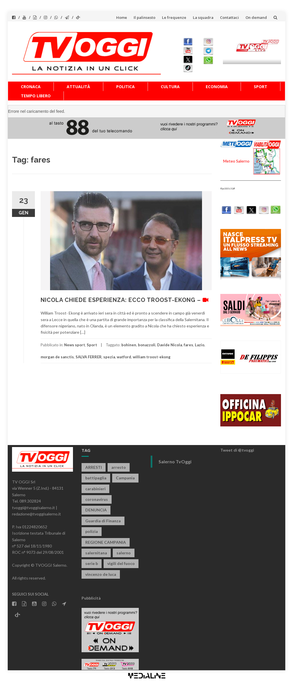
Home (121, 17)
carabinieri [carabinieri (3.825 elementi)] (95, 488)
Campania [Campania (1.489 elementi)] (125, 477)
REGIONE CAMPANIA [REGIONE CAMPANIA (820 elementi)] (105, 542)
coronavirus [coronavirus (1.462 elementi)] (96, 499)
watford (124, 357)
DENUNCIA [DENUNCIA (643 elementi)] (96, 509)
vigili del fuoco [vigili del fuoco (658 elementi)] (121, 563)
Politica (125, 86)
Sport (260, 86)
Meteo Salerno (236, 161)
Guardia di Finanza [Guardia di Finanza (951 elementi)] (103, 520)
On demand (256, 17)
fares (188, 345)
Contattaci (229, 17)
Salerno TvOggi (175, 461)
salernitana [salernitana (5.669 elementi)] (96, 552)
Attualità (78, 86)
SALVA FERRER (89, 357)
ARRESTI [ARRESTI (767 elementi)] (93, 467)
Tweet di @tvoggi (237, 450)
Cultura (170, 86)
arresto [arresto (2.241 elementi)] (118, 467)
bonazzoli (146, 345)
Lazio (199, 345)
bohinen (128, 345)
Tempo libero (36, 95)
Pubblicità (91, 598)
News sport (74, 345)
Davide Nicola (169, 345)
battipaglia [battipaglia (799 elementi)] (95, 477)
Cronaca (31, 86)
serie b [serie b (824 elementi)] (91, 563)
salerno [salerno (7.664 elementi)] (123, 552)
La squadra (203, 17)
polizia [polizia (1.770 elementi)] (91, 531)
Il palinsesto (144, 17)
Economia (217, 86)
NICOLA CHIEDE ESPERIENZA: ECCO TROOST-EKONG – (125, 299)
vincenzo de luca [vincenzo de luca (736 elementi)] (100, 574)
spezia (109, 357)
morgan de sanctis (57, 357)
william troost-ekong (152, 357)
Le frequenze (174, 17)
